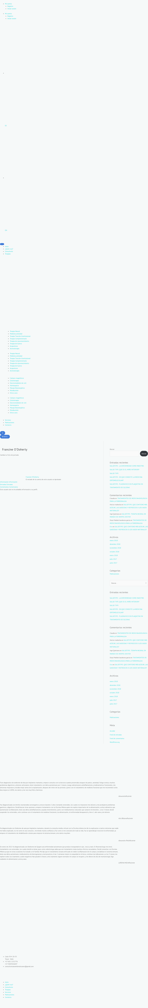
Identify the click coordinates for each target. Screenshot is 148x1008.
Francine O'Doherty (32, 477)
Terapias (8, 254)
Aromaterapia (14, 348)
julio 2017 (113, 562)
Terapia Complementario (18, 339)
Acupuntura (14, 346)
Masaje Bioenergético (17, 388)
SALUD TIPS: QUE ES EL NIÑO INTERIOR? (124, 469)
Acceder (112, 736)
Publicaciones (9, 422)
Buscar (112, 449)
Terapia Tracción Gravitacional (20, 336)
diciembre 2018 (115, 547)
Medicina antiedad (16, 334)
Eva (111, 526)
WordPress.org (115, 747)
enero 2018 (114, 558)
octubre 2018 (114, 554)
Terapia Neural (15, 331)
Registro (10, 6)
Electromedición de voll (18, 383)
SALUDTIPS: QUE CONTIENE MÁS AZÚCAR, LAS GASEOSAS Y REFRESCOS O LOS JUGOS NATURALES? (128, 507)
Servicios (8, 420)
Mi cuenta (8, 4)
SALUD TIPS (114, 473)
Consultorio (9, 251)
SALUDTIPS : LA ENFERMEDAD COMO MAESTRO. (127, 466)
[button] (1, 824)
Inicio (7, 246)
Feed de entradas (116, 740)
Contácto (8, 425)
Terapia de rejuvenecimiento (19, 341)
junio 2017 (113, 565)
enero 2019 (114, 543)
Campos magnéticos (17, 378)
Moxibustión (14, 390)
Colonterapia (14, 380)
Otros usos (13, 393)
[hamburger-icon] (2, 244)
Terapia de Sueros (16, 343)
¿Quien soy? (9, 249)
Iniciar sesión (11, 9)
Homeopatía (14, 385)
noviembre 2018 (115, 550)
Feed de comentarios (117, 743)
